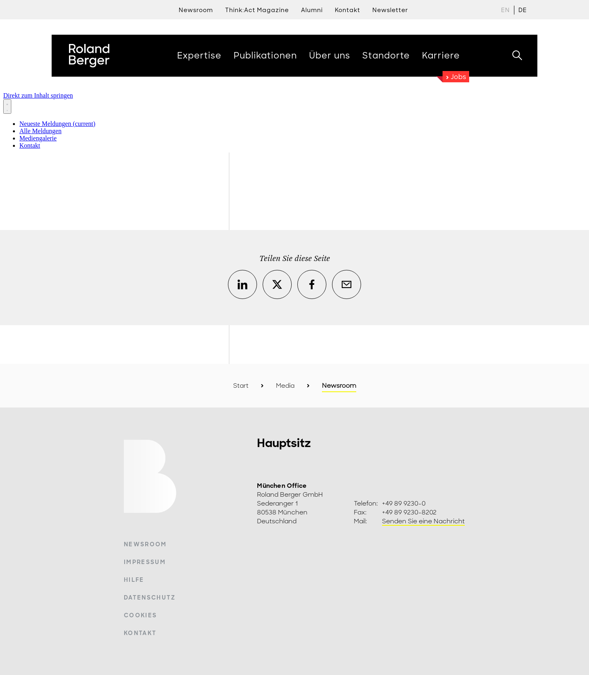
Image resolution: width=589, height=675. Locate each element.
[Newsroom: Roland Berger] (294, 119)
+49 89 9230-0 (404, 503)
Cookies (140, 615)
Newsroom (196, 10)
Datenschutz (150, 597)
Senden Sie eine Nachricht (423, 521)
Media (285, 386)
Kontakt (140, 633)
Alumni (312, 10)
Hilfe (134, 579)
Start (241, 386)
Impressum (145, 562)
